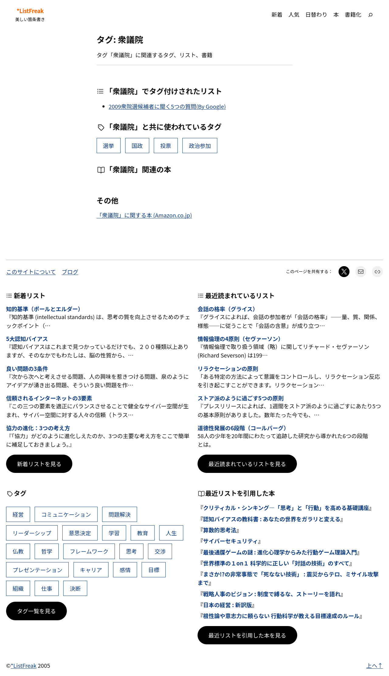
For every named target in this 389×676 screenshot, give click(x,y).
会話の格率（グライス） (228, 309)
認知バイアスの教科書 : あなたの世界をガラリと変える (271, 519)
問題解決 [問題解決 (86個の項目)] (119, 514)
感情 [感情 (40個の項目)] (125, 570)
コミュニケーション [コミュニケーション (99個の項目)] (66, 514)
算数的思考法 (219, 530)
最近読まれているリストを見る (247, 464)
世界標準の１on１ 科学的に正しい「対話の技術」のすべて (276, 563)
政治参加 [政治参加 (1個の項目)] (200, 146)
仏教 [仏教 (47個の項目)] (18, 551)
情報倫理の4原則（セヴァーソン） (241, 339)
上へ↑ (374, 665)
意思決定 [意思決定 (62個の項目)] (80, 533)
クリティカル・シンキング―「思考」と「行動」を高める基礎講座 (286, 508)
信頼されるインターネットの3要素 (49, 398)
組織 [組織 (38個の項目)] (18, 588)
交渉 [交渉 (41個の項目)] (160, 551)
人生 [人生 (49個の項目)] (171, 533)
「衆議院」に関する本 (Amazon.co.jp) (144, 215)
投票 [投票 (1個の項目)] (165, 146)
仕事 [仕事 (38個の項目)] (46, 588)
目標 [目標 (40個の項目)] (154, 570)
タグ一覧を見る (36, 611)
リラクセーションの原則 (228, 368)
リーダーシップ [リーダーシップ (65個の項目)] (31, 533)
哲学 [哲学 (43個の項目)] (46, 551)
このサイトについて (31, 272)
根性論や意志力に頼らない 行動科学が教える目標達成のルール (281, 616)
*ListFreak (29, 11)
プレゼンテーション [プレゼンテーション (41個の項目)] (37, 570)
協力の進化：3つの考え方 (38, 428)
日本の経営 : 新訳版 (227, 605)
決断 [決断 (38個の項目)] (75, 588)
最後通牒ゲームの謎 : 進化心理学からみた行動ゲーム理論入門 (280, 552)
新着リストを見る (39, 464)
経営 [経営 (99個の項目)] (18, 514)
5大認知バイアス (27, 339)
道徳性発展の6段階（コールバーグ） (243, 428)
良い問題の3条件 (27, 368)
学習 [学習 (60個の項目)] (114, 533)
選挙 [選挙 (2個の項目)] (108, 146)
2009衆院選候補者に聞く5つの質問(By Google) (167, 106)
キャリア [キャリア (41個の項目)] (91, 570)
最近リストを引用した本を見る (247, 635)
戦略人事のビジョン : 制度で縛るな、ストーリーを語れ (271, 594)
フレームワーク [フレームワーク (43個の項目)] (89, 551)
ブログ (70, 272)
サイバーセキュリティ (230, 541)
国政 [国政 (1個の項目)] (137, 146)
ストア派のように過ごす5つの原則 (241, 398)
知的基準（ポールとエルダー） (44, 309)
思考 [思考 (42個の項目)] (131, 551)
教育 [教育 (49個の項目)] (142, 533)
